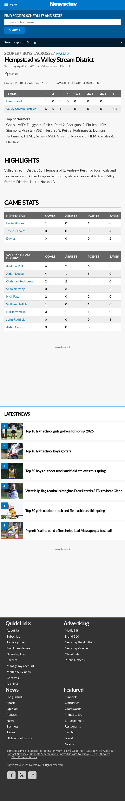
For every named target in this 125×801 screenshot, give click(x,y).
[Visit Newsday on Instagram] (32, 775)
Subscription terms (39, 750)
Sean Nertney (15, 289)
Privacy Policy (61, 750)
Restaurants (73, 726)
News (10, 720)
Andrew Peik (15, 266)
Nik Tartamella (16, 311)
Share (11, 74)
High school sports (19, 738)
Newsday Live (16, 654)
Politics (12, 714)
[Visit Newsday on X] (22, 775)
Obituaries (72, 702)
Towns (11, 732)
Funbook (71, 697)
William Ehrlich (16, 304)
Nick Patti (13, 296)
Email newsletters (18, 648)
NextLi (69, 744)
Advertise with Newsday (74, 754)
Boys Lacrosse (38, 53)
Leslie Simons (15, 223)
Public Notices (75, 660)
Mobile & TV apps (19, 671)
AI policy (104, 754)
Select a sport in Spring (20, 42)
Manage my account (20, 666)
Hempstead (14, 101)
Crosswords (73, 708)
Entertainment (74, 720)
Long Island (14, 697)
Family (69, 732)
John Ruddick (15, 319)
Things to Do (73, 714)
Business (12, 726)
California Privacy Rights (86, 750)
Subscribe (13, 636)
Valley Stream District (21, 108)
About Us (13, 630)
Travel (69, 738)
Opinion (12, 708)
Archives (12, 683)
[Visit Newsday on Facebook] (11, 775)
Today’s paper (16, 642)
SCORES (11, 53)
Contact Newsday (17, 754)
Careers (12, 660)
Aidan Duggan (15, 273)
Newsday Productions (80, 642)
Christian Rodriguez (19, 281)
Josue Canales (15, 231)
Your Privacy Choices (24, 757)
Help (94, 754)
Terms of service (16, 750)
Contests (13, 677)
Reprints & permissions (44, 754)
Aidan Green (14, 327)
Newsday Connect (77, 648)
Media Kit (71, 630)
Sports (11, 702)
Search (14, 30)
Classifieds (72, 654)
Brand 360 (72, 636)
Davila (10, 238)
